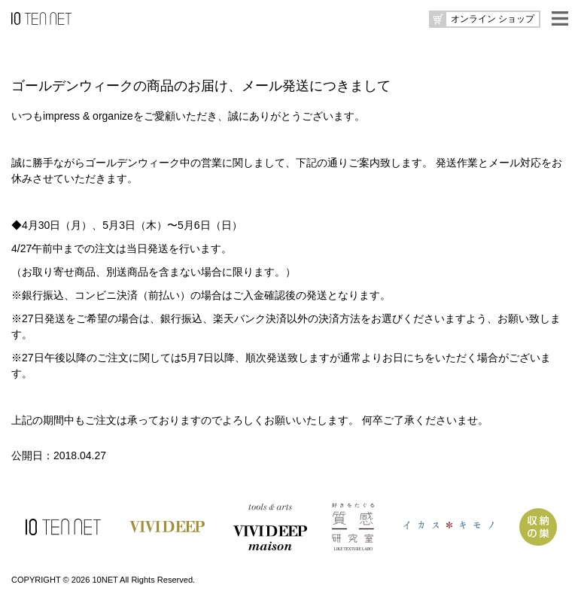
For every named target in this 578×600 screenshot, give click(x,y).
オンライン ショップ (492, 18)
